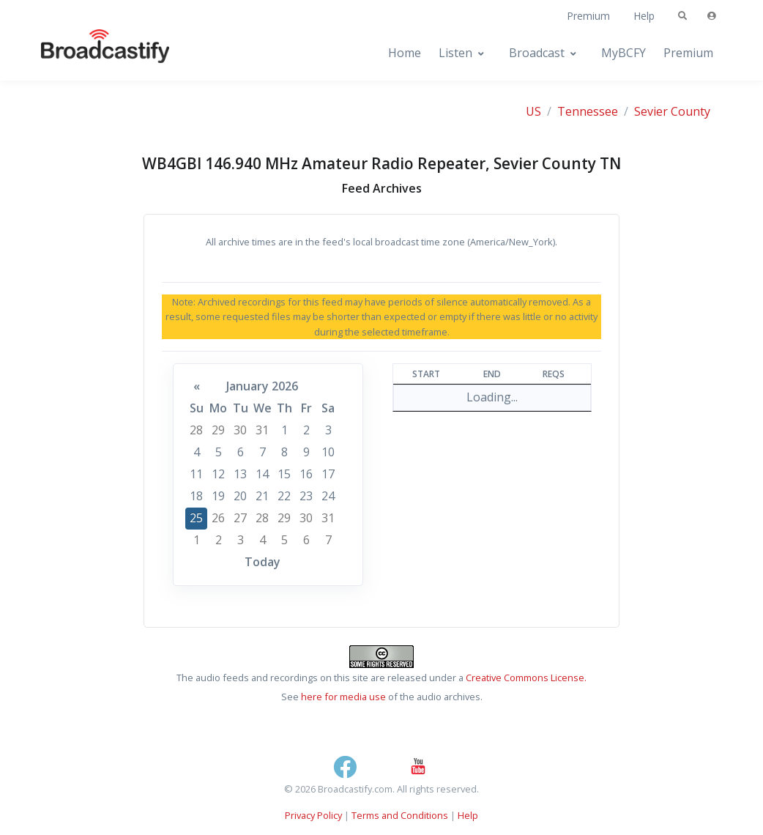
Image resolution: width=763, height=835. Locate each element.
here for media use (343, 696)
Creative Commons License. (526, 677)
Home (404, 53)
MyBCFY (623, 53)
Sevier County (672, 111)
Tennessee (587, 111)
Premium (588, 16)
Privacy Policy (313, 815)
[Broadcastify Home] (91, 53)
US (533, 111)
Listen (455, 53)
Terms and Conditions (399, 815)
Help (644, 16)
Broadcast (537, 53)
